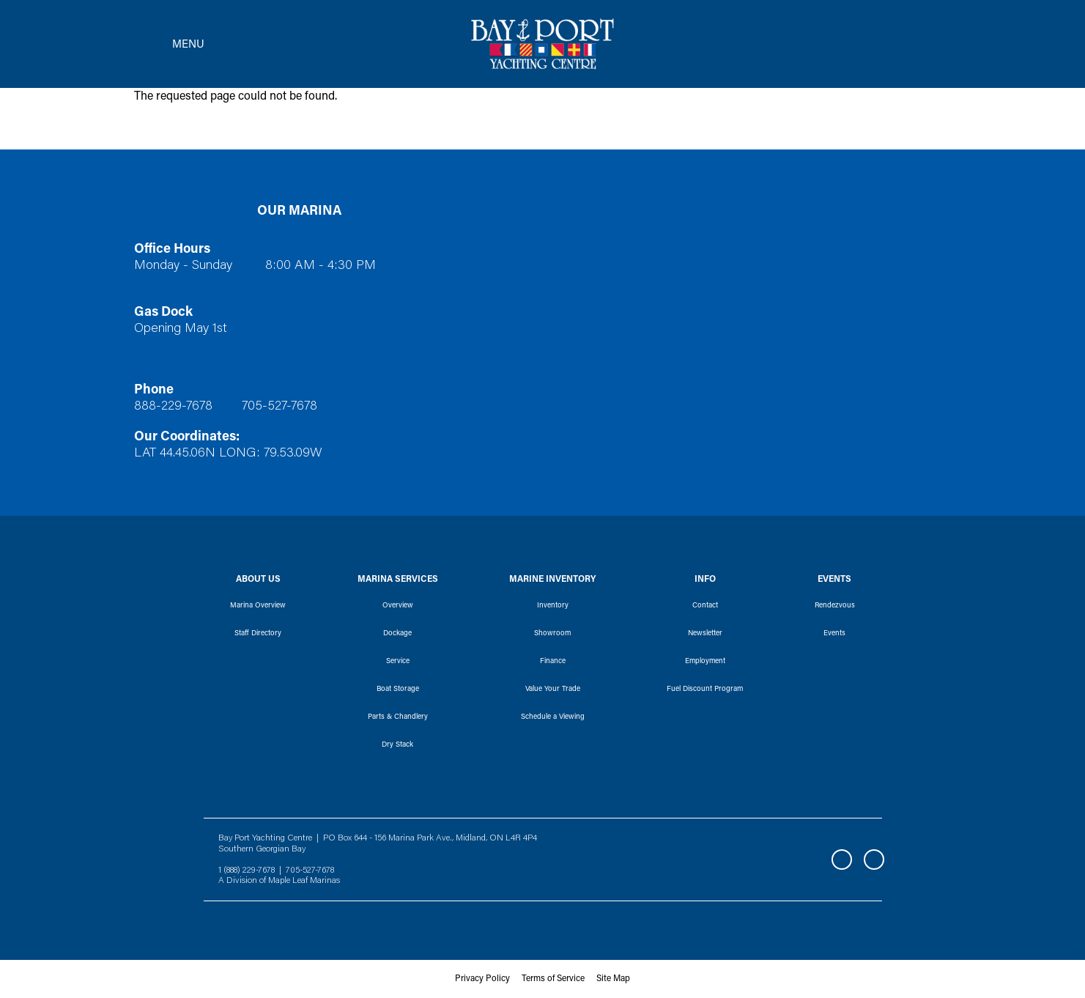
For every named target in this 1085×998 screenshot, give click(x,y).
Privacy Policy (482, 979)
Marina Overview (258, 606)
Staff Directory (257, 633)
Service (398, 661)
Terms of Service (553, 979)
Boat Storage (398, 689)
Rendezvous (835, 606)
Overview (397, 606)
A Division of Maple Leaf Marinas (279, 880)
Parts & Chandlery (398, 717)
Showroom (552, 633)
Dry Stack (397, 745)
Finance (553, 661)
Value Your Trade (552, 689)
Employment (705, 661)
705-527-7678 (279, 406)
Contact (705, 606)
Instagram (874, 859)
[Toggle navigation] (164, 44)
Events (834, 633)
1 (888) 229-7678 (246, 870)
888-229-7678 (173, 406)
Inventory (553, 606)
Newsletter (705, 633)
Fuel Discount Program (705, 689)
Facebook (842, 859)
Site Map (613, 979)
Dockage (397, 633)
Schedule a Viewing (553, 717)
